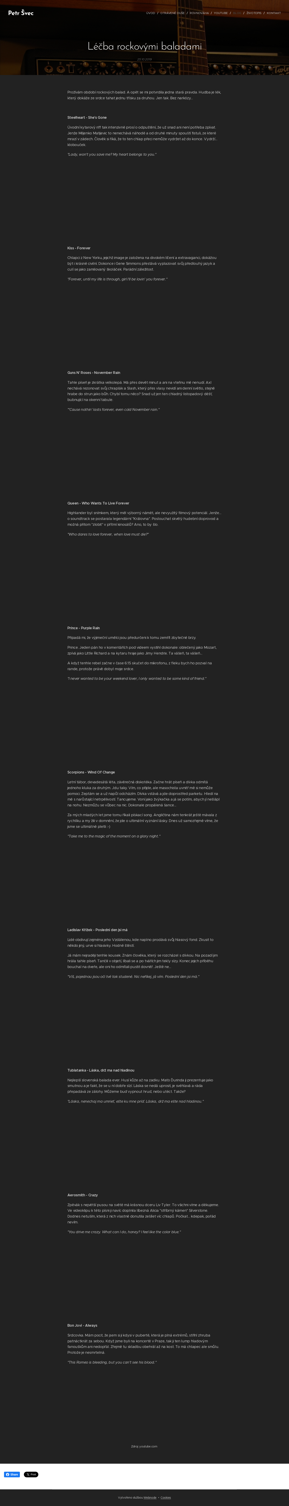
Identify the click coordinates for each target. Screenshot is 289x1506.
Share (12, 1474)
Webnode (150, 1497)
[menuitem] (152, 13)
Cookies (166, 1497)
